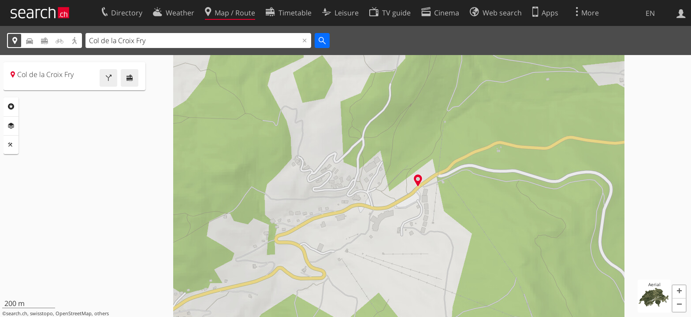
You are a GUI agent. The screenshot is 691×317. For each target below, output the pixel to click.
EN (650, 13)
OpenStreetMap (74, 313)
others (101, 313)
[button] (679, 292)
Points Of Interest (11, 106)
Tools (11, 145)
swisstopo (41, 313)
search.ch (16, 313)
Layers (11, 126)
